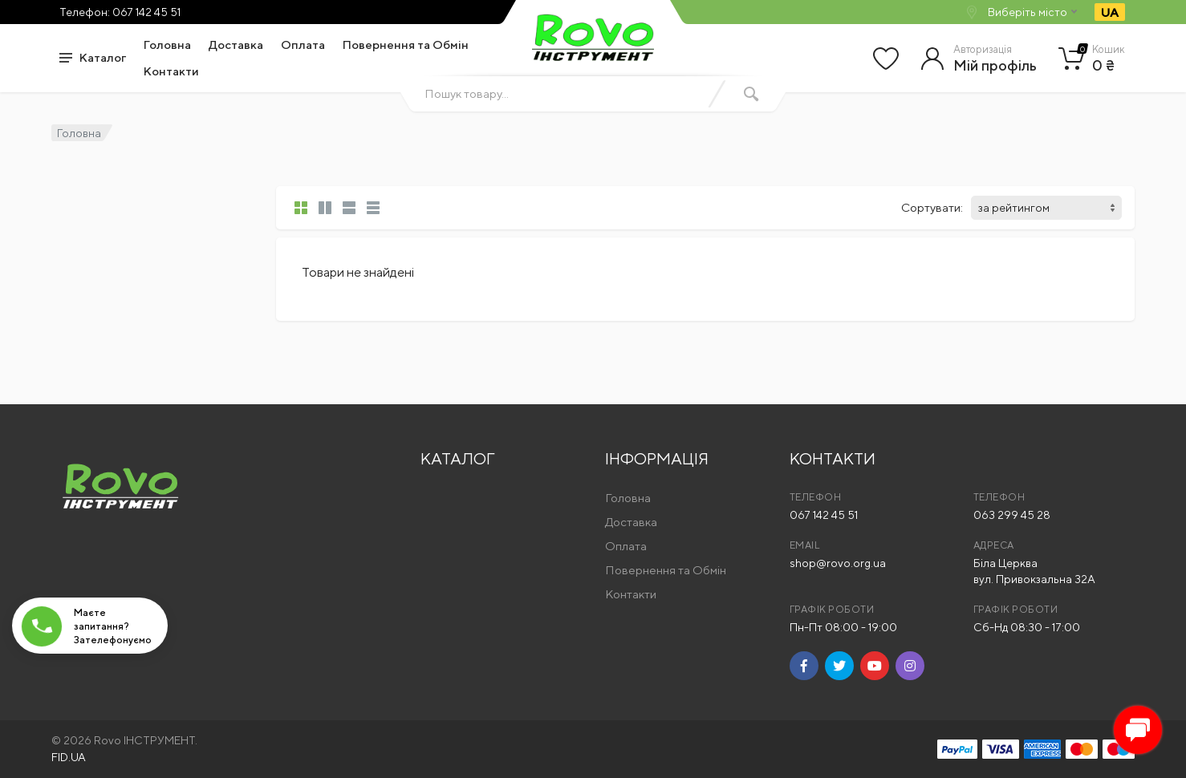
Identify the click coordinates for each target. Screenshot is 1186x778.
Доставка (236, 44)
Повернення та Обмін (406, 44)
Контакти (171, 71)
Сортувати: (932, 207)
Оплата (303, 44)
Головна (167, 44)
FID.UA (68, 757)
